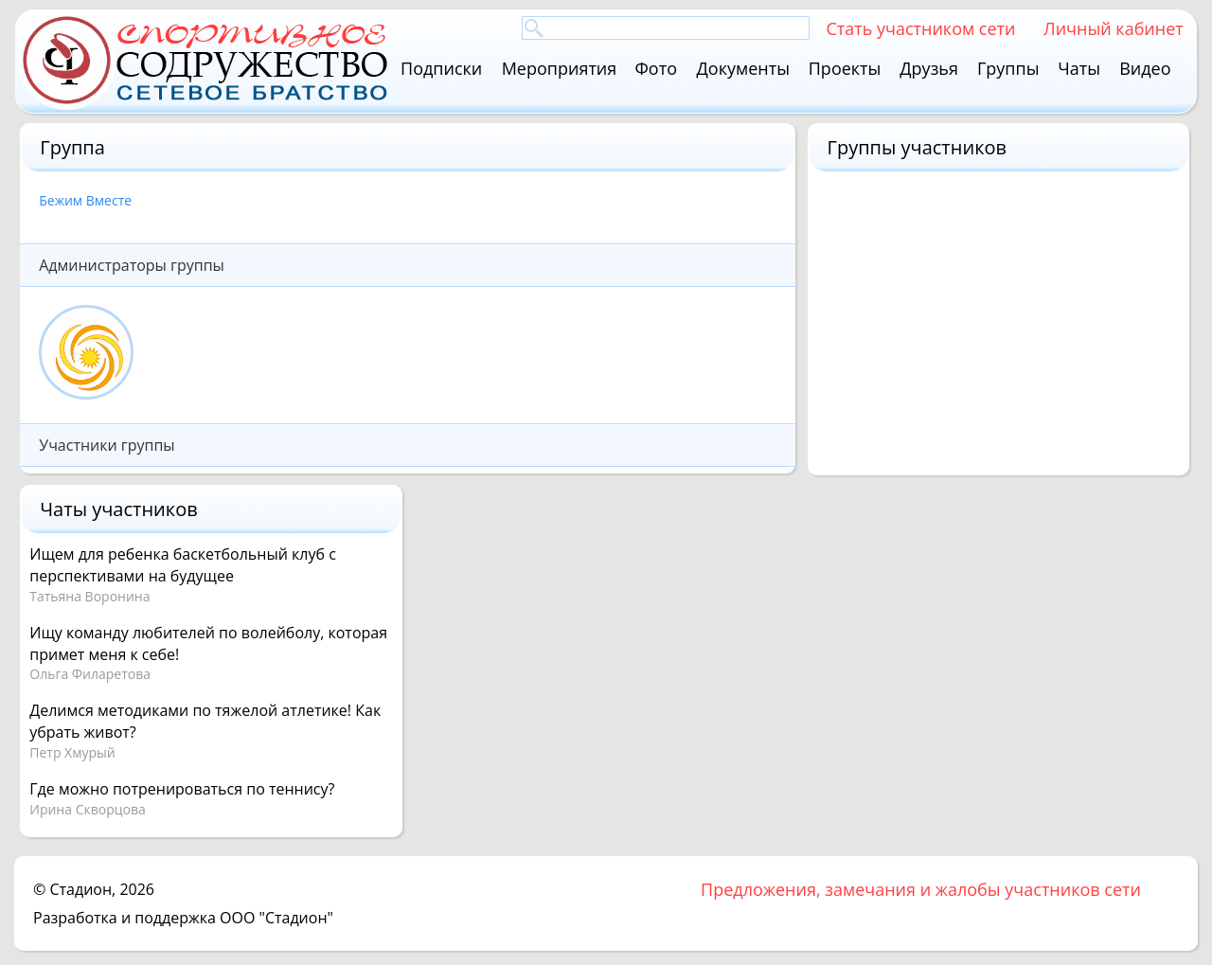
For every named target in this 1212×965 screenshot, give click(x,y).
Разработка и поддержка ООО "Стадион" (183, 917)
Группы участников (917, 147)
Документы (743, 68)
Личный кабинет (1113, 27)
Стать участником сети (920, 27)
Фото (656, 68)
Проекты (845, 68)
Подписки (441, 68)
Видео (1144, 68)
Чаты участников (118, 509)
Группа (72, 147)
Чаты (1079, 68)
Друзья (929, 68)
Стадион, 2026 (101, 889)
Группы (1008, 68)
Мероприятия (559, 68)
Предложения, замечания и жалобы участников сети (921, 889)
